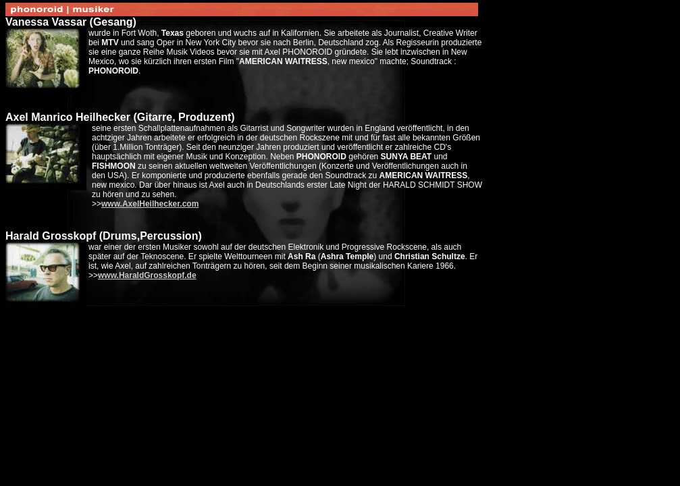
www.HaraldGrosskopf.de (147, 275)
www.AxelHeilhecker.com (150, 204)
